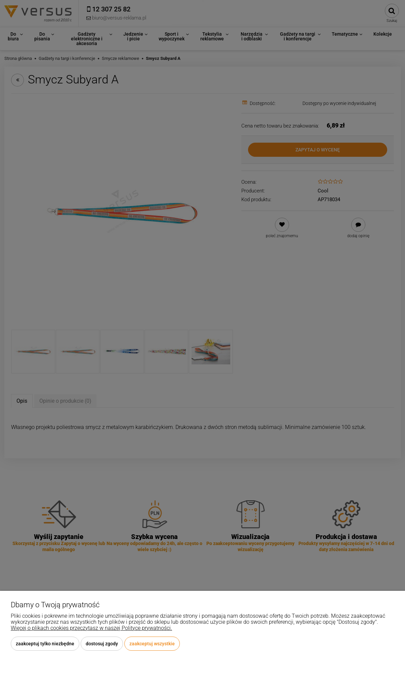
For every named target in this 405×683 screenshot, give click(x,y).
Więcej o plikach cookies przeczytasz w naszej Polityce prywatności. (91, 628)
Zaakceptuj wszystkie (152, 643)
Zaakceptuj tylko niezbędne (45, 643)
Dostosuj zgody (102, 643)
